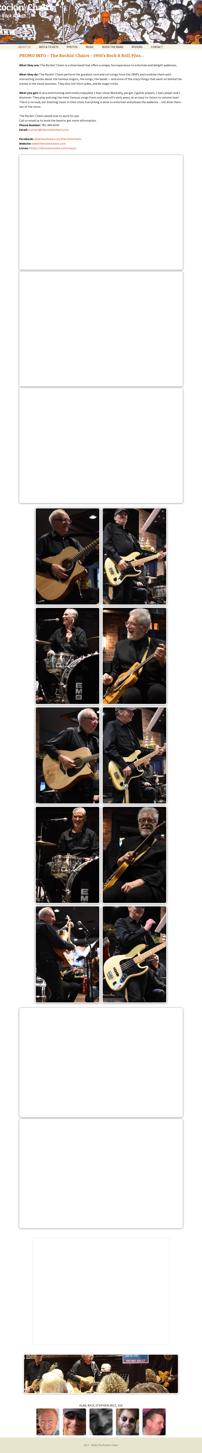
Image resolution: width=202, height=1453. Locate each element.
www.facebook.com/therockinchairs (58, 139)
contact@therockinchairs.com (48, 130)
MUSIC (90, 47)
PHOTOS (72, 47)
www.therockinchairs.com (49, 143)
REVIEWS (137, 47)
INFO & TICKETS (48, 47)
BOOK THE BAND (112, 47)
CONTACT (157, 47)
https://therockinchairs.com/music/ (53, 148)
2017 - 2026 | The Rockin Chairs (101, 1445)
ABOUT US (24, 47)
